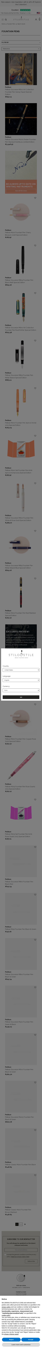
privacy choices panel (11, 1334)
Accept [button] (30, 1339)
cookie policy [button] (6, 1315)
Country (6, 666)
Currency (6, 686)
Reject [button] (11, 1339)
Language (6, 676)
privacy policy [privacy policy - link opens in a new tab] (6, 1307)
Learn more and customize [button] (21, 1344)
